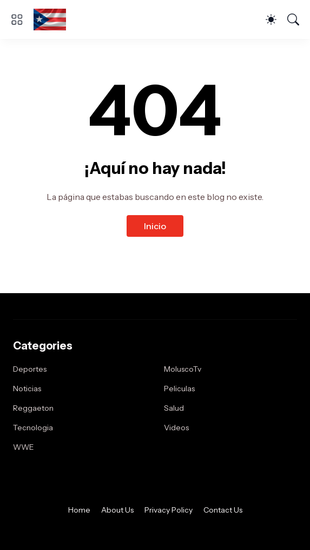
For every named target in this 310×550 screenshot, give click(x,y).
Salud (174, 408)
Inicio (155, 226)
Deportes (30, 369)
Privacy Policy (168, 510)
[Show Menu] (17, 19)
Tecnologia (33, 427)
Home (79, 510)
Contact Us (222, 510)
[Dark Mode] (271, 19)
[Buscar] (293, 19)
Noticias (27, 388)
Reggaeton (33, 408)
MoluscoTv (182, 369)
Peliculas (179, 388)
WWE (23, 447)
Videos (176, 427)
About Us (117, 510)
